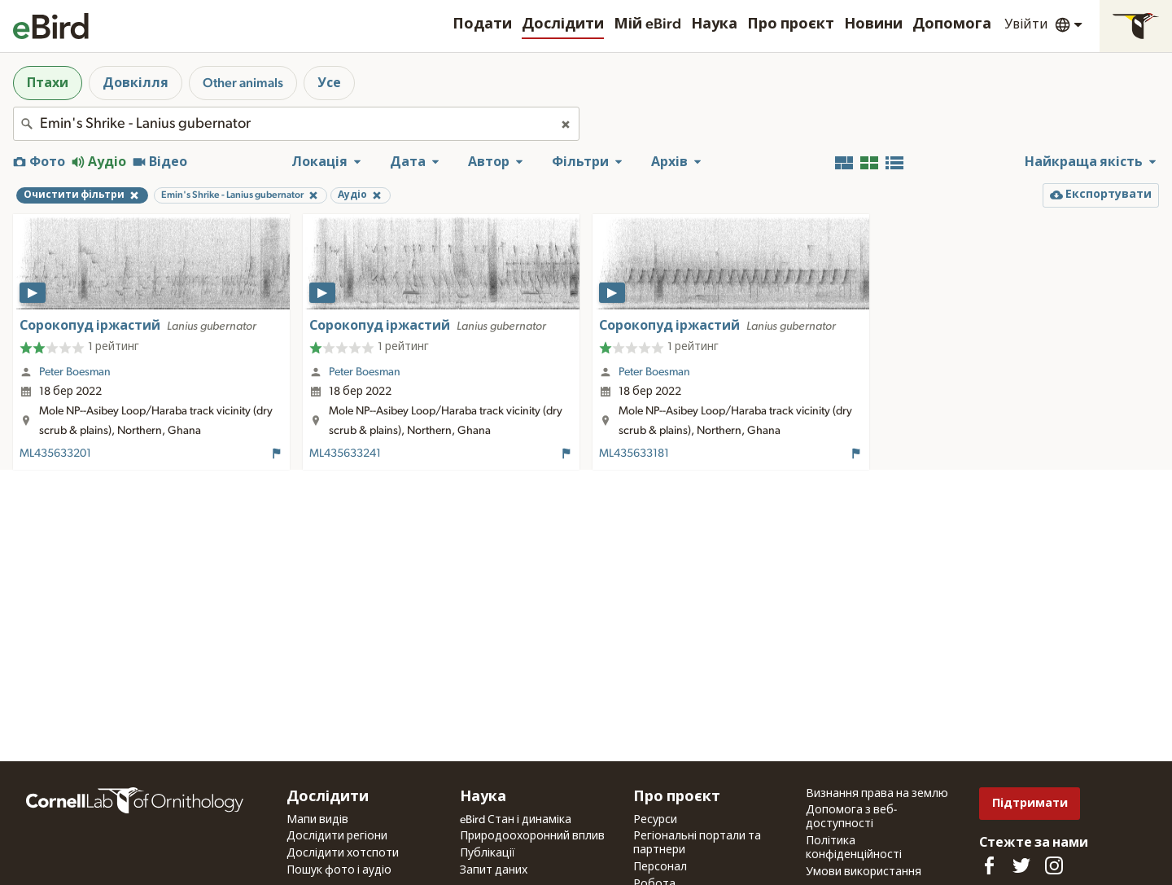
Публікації (487, 853)
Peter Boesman (75, 372)
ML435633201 (55, 453)
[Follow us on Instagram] (1054, 865)
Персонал (660, 867)
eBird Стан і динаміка (515, 820)
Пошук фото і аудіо (338, 870)
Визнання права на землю (877, 794)
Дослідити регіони (336, 836)
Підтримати (1030, 803)
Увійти (1026, 24)
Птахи (47, 83)
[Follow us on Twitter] (1021, 865)
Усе (329, 83)
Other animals (243, 83)
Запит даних (493, 870)
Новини (873, 24)
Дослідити (563, 24)
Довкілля (135, 83)
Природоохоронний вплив (532, 836)
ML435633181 (634, 453)
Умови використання (863, 872)
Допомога (951, 24)
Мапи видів (317, 820)
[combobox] (296, 123)
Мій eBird (647, 24)
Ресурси (655, 820)
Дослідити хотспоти (342, 853)
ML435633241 (345, 453)
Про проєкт (790, 24)
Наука (714, 24)
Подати (482, 24)
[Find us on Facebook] (989, 865)
